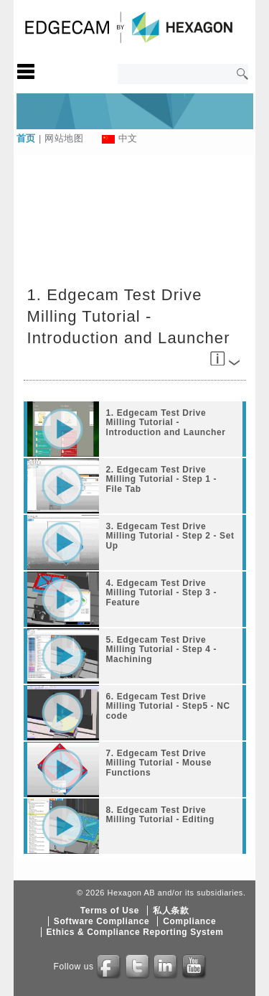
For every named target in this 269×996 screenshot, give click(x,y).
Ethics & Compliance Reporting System (135, 932)
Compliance (189, 921)
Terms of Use (109, 911)
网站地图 (64, 138)
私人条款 (171, 911)
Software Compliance (101, 921)
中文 (128, 138)
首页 (26, 138)
